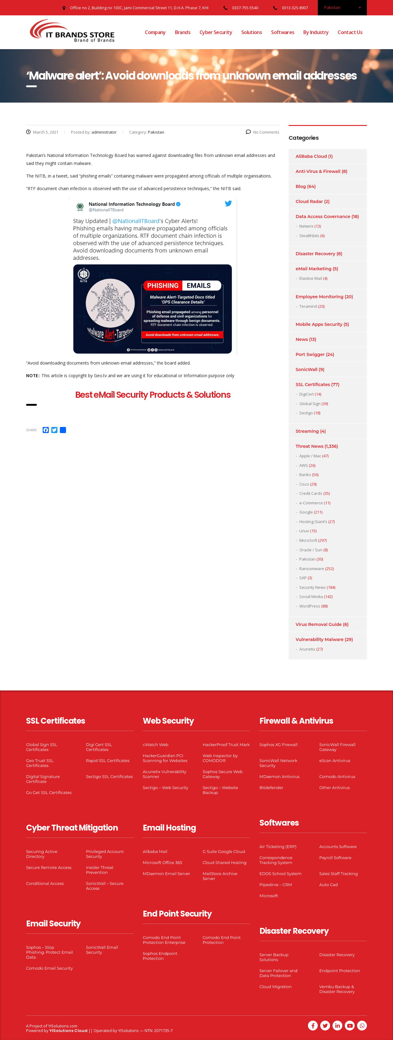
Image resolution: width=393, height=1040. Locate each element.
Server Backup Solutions (273, 957)
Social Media (311, 596)
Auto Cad (328, 884)
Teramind (308, 306)
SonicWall (306, 369)
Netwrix (306, 226)
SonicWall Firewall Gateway (337, 747)
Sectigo (306, 413)
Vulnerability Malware (320, 639)
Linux (304, 531)
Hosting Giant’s (313, 521)
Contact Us (350, 32)
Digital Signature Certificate (43, 779)
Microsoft (268, 895)
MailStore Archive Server (220, 876)
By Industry (316, 32)
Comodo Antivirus (337, 776)
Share (31, 430)
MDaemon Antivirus (279, 776)
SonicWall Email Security (102, 950)
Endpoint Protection (339, 970)
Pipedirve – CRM (275, 884)
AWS (303, 465)
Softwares (282, 32)
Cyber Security (216, 32)
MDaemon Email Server (166, 873)
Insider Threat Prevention (100, 870)
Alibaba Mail (155, 851)
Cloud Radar (309, 201)
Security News (312, 587)
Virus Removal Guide (319, 624)
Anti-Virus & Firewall (318, 171)
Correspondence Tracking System (276, 860)
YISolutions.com (62, 1026)
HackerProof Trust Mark (226, 744)
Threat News (309, 446)
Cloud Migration (275, 986)
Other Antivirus (334, 787)
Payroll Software (335, 857)
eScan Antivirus (334, 760)
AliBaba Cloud (311, 156)
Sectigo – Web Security (165, 787)
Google (306, 512)
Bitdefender (271, 787)
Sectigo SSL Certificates (109, 776)
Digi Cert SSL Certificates (99, 747)
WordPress (309, 606)
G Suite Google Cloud (224, 851)
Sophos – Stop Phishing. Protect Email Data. (49, 952)
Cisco (304, 484)
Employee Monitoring (320, 296)
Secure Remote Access (49, 867)
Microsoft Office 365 (162, 862)
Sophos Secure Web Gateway (223, 774)
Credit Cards (310, 493)
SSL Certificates (313, 384)
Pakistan (307, 559)
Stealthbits (309, 235)
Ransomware (311, 568)
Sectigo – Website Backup (220, 790)
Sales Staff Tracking (338, 873)
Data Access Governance (323, 216)
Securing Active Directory (41, 854)
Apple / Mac (310, 456)
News (302, 339)
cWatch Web (155, 744)
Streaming (307, 431)
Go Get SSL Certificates (49, 792)
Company (155, 32)
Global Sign (310, 403)
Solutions (251, 32)
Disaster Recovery (315, 253)
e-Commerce (311, 503)
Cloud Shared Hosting (225, 862)
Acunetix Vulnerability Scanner (164, 774)
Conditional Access (45, 883)
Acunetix (307, 649)
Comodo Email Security (49, 968)
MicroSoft (308, 540)
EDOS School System (280, 873)
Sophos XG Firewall (278, 744)
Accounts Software (338, 846)
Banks (305, 474)
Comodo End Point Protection (222, 940)
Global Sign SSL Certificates (41, 747)
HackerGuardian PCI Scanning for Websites (165, 758)
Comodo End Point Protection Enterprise (164, 940)
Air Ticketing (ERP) (278, 846)
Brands (182, 32)
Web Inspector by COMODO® (220, 758)
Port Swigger (310, 354)
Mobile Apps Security (319, 324)
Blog (301, 186)
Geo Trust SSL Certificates (39, 763)
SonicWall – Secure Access (104, 886)
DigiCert (306, 394)
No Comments (262, 132)
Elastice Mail (310, 278)
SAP (303, 578)
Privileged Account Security (105, 854)
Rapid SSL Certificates (108, 760)
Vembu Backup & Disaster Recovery (337, 989)
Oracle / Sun (310, 550)
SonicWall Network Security (278, 763)
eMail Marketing (314, 269)
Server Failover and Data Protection (278, 973)
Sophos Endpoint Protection (160, 956)
